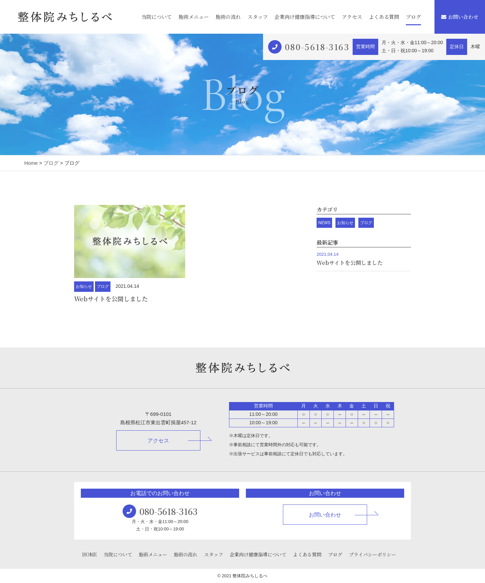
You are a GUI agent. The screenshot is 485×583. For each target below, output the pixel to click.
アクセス (352, 16)
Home (31, 163)
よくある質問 (384, 16)
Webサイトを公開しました (111, 298)
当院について (156, 16)
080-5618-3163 (317, 47)
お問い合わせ (459, 16)
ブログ (413, 16)
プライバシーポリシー (372, 554)
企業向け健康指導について (304, 16)
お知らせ (84, 286)
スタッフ (258, 16)
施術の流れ (228, 16)
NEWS (324, 222)
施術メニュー (194, 16)
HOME (89, 554)
